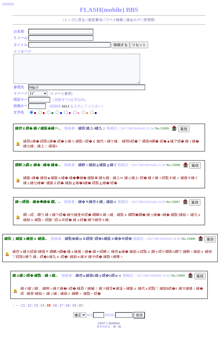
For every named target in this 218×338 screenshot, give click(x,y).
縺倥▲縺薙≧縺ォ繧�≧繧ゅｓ (99, 281)
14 (42, 311)
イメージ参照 (61, 99)
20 (80, 311)
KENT (101, 329)
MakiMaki (114, 329)
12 (29, 311)
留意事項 (95, 20)
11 (23, 311)
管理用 (149, 20)
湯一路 (117, 332)
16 (55, 311)
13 (36, 311)
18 (68, 311)
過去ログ (133, 20)
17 (61, 311)
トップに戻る (74, 20)
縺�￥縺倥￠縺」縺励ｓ (97, 207)
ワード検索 (114, 20)
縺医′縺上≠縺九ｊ (92, 134)
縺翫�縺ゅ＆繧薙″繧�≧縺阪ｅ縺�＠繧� (98, 244)
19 (74, 311)
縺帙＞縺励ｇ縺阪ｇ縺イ (97, 170)
